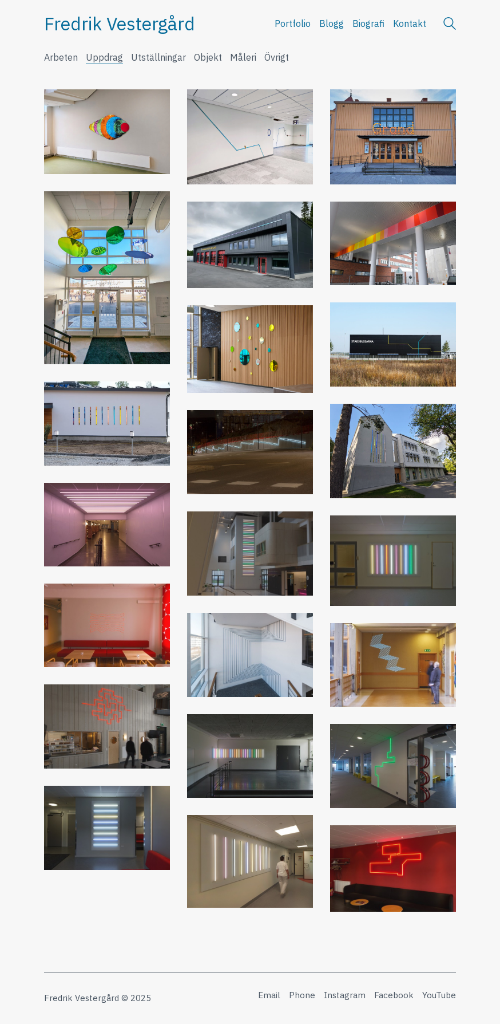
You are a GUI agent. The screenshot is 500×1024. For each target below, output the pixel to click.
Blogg (331, 23)
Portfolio (293, 23)
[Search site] (449, 25)
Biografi (368, 23)
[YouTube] (439, 995)
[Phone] (302, 995)
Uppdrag (104, 57)
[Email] (269, 995)
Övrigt (276, 57)
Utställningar (158, 57)
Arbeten (61, 57)
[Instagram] (345, 995)
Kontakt (409, 23)
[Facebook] (394, 995)
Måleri (243, 57)
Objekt (208, 57)
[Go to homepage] (119, 23)
